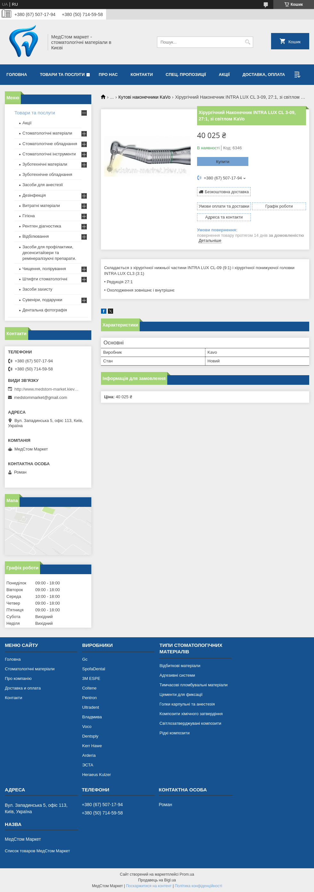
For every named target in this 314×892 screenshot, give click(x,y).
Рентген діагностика (41, 226)
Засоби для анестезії (42, 184)
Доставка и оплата (23, 688)
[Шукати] (247, 42)
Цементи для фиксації (181, 694)
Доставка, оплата (264, 74)
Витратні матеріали (41, 205)
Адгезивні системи (177, 675)
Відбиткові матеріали (180, 665)
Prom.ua (187, 874)
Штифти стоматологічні (44, 279)
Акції (224, 74)
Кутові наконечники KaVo (144, 97)
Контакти (142, 74)
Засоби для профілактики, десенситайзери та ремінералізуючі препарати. (49, 252)
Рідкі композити (175, 733)
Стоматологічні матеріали (47, 133)
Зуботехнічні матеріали (44, 164)
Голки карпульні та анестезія (187, 704)
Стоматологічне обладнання (49, 143)
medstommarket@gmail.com (40, 397)
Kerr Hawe (92, 745)
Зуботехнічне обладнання (47, 174)
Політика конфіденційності (198, 886)
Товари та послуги (62, 74)
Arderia (88, 755)
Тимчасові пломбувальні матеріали (193, 684)
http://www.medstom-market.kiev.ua (46, 389)
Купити (222, 161)
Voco (86, 726)
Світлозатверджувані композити (190, 723)
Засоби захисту (37, 289)
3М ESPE (91, 678)
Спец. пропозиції (186, 74)
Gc (84, 659)
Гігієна (28, 215)
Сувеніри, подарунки (42, 299)
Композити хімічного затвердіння (191, 713)
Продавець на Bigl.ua (157, 880)
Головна (16, 74)
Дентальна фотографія (44, 310)
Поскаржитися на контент (148, 886)
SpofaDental (93, 668)
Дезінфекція (34, 195)
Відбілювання (35, 236)
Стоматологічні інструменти (49, 154)
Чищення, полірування (44, 268)
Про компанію (18, 678)
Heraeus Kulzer (96, 774)
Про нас (108, 74)
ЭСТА (87, 765)
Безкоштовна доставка (227, 191)
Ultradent (90, 707)
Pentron (89, 697)
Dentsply (90, 736)
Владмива (92, 716)
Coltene (89, 688)
